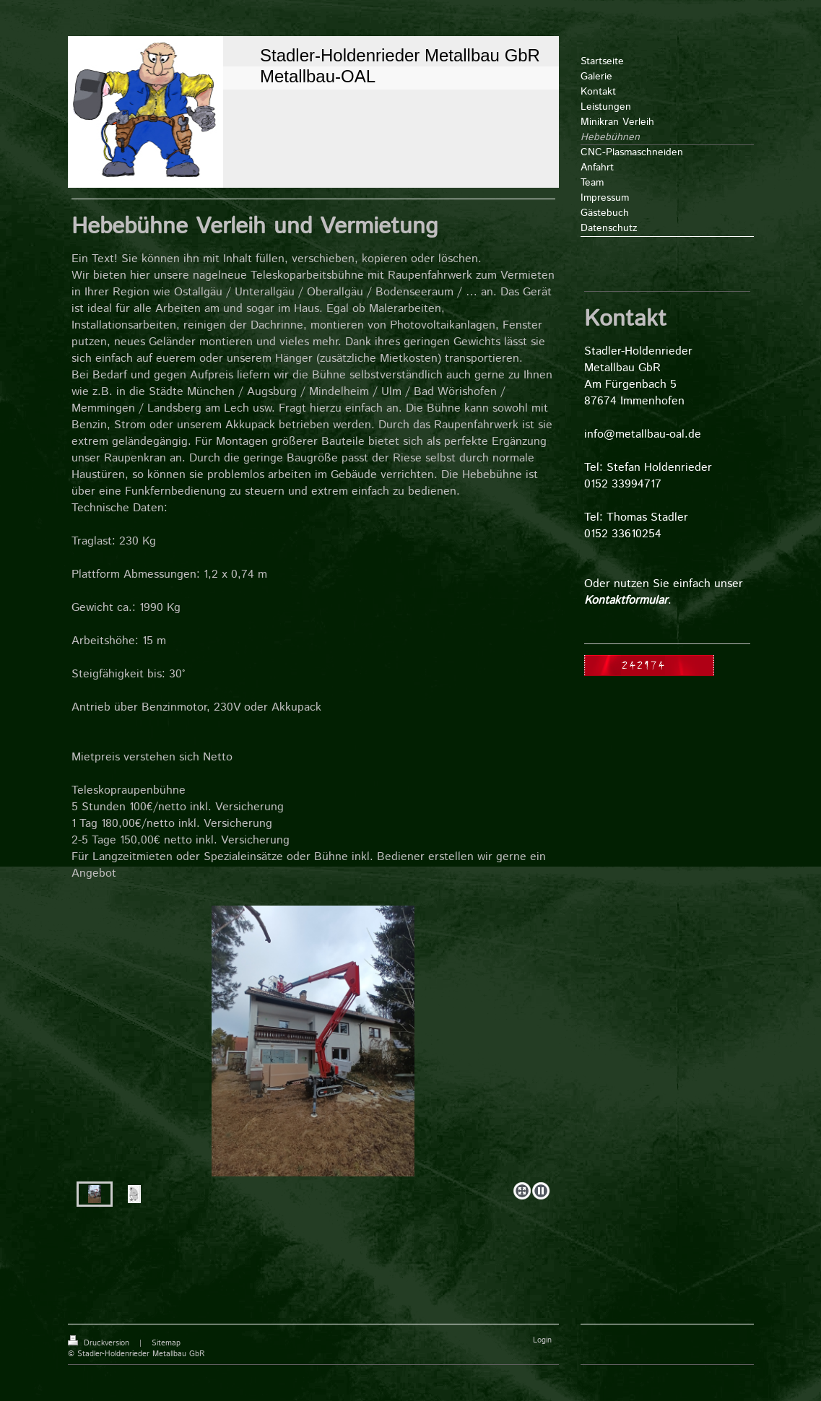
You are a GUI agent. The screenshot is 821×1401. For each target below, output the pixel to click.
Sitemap (166, 1343)
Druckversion (100, 1343)
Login (542, 1340)
